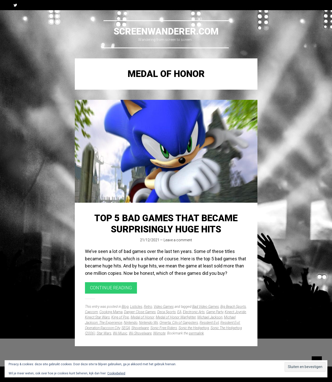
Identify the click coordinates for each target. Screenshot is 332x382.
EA (179, 312)
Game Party (214, 312)
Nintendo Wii (148, 323)
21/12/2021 (149, 240)
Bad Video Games (205, 307)
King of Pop (120, 317)
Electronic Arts (194, 312)
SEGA (125, 328)
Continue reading (111, 287)
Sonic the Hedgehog (194, 328)
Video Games (164, 307)
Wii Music (120, 333)
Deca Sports (166, 312)
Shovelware (140, 328)
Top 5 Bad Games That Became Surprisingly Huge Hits (166, 223)
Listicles (136, 307)
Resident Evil (209, 323)
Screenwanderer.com (166, 31)
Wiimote (159, 333)
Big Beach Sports (233, 307)
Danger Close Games (140, 312)
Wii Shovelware (140, 333)
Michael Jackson (209, 317)
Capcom (91, 312)
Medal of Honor (142, 317)
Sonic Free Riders (163, 328)
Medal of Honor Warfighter (176, 317)
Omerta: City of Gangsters (179, 323)
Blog (125, 307)
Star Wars (104, 333)
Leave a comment (178, 240)
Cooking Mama (111, 312)
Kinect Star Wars (97, 317)
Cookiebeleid (116, 373)
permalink (196, 333)
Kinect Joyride (235, 312)
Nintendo (130, 323)
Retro (148, 307)
